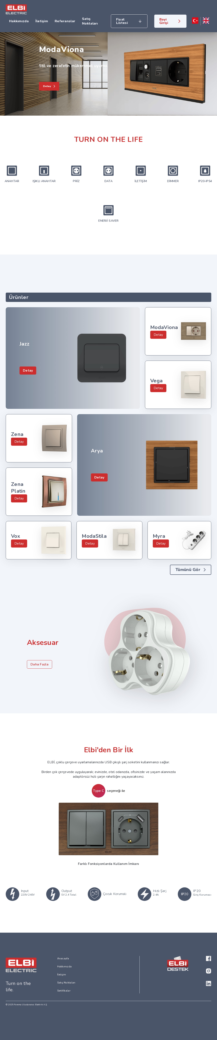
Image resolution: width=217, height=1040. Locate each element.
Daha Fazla (40, 664)
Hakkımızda (19, 21)
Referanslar (65, 21)
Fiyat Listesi (122, 21)
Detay (28, 370)
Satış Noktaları (90, 21)
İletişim (41, 21)
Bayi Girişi (163, 21)
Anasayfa (63, 958)
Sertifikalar (63, 990)
